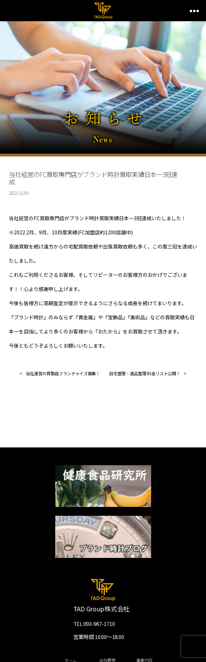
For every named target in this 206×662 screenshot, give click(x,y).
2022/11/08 (18, 193)
